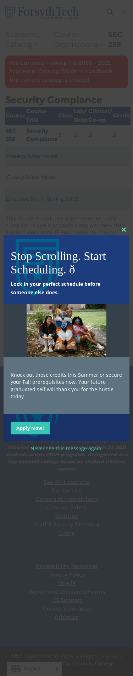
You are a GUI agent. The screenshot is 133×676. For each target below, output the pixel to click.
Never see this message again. (67, 448)
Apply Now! (30, 428)
